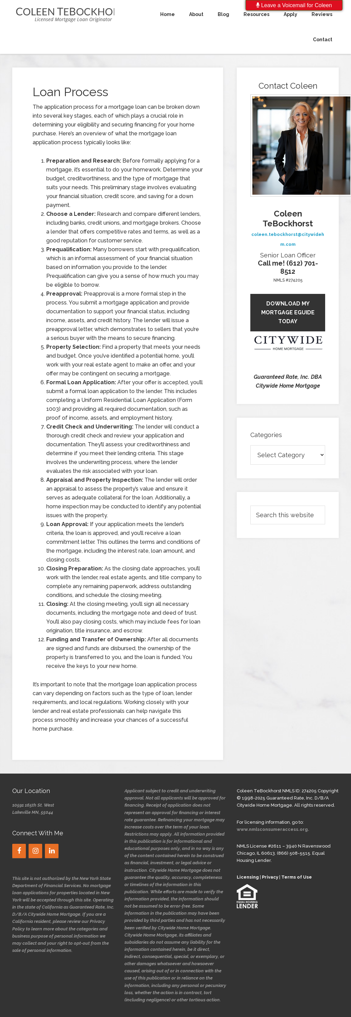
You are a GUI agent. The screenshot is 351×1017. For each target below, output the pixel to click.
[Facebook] (19, 851)
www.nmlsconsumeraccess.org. (273, 829)
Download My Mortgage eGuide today (288, 312)
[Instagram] (35, 851)
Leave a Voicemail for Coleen (294, 5)
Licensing (248, 877)
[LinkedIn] (51, 851)
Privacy (270, 877)
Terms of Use (296, 877)
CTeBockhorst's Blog (63, 14)
